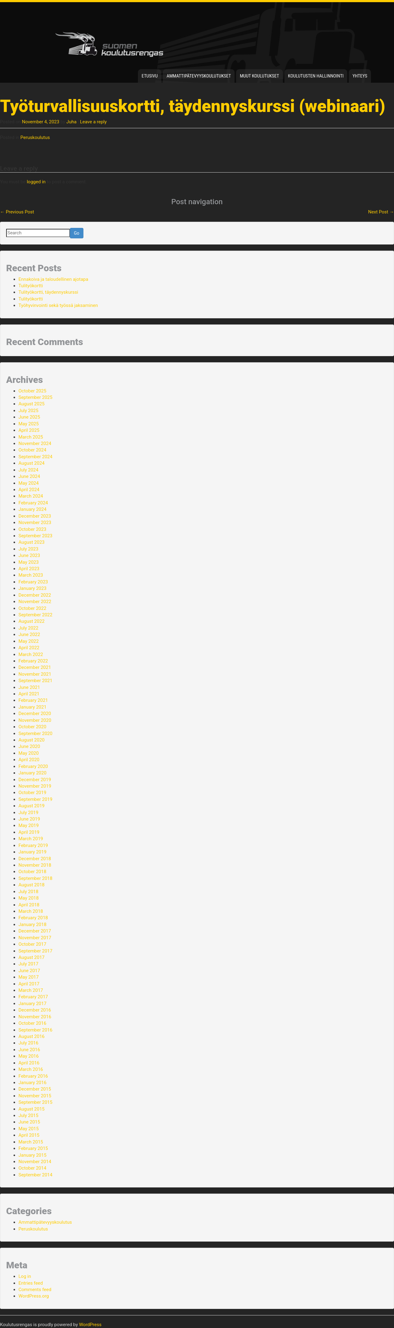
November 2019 (34, 786)
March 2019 (30, 838)
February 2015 (33, 1148)
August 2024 (31, 463)
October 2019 (32, 792)
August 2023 (31, 542)
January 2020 (32, 773)
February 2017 (33, 997)
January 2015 (32, 1155)
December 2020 (34, 713)
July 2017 (28, 964)
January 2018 (32, 924)
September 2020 (35, 733)
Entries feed (30, 1283)
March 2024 (30, 496)
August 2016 (31, 1036)
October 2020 (32, 727)
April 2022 (28, 647)
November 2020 (34, 720)
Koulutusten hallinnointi (316, 76)
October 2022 (32, 608)
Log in (24, 1276)
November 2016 (34, 1017)
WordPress (90, 1324)
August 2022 (31, 621)
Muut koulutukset (259, 76)
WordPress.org (33, 1296)
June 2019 (29, 819)
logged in (36, 182)
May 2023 (28, 562)
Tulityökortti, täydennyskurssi (48, 292)
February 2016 (33, 1076)
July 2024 (28, 470)
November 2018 (34, 865)
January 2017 (32, 1003)
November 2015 (34, 1096)
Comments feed (34, 1289)
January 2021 (32, 707)
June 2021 (29, 687)
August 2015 (31, 1109)
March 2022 (30, 654)
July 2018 (28, 891)
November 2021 (34, 674)
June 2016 (29, 1049)
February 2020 (33, 766)
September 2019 (35, 799)
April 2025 (28, 430)
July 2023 (28, 549)
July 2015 (28, 1115)
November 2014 (34, 1161)
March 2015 (30, 1142)
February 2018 (33, 917)
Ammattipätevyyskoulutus (45, 1222)
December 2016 (34, 1010)
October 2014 (32, 1168)
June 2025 (29, 417)
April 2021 (28, 694)
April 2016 (28, 1063)
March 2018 (30, 911)
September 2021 (35, 680)
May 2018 (28, 898)
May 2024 (28, 483)
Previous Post (17, 212)
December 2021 (34, 667)
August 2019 (31, 806)
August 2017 (31, 957)
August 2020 (31, 740)
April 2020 (28, 759)
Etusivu (150, 76)
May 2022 (28, 641)
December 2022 (34, 595)
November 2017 (34, 937)
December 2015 (34, 1089)
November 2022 (34, 601)
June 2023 (29, 555)
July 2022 (28, 628)
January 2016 (32, 1082)
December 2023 (34, 516)
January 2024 (32, 509)
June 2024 (29, 476)
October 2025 (32, 391)
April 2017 (28, 984)
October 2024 (32, 450)
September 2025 (35, 397)
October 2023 (32, 529)
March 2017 (30, 990)
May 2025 (28, 424)
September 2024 (35, 456)
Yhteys (359, 76)
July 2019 (28, 812)
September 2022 (35, 615)
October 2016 (32, 1023)
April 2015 (28, 1135)
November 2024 (34, 443)
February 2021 (33, 700)
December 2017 (34, 931)
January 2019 (32, 852)
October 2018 (32, 871)
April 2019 (28, 832)
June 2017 (29, 970)
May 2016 (28, 1056)
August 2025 (31, 404)
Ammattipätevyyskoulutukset (199, 76)
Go (76, 233)
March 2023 (30, 575)
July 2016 (28, 1043)
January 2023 (32, 588)
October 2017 (32, 944)
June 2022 (29, 634)
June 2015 (29, 1122)
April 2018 (28, 905)
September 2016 (35, 1030)
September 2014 (35, 1175)
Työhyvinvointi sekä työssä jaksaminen (58, 305)
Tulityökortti (30, 285)
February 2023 (33, 582)
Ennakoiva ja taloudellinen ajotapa (53, 279)
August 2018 (31, 885)
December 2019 (34, 779)
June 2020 (29, 746)
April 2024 (28, 489)
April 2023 (28, 568)
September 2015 (35, 1102)
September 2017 (35, 951)
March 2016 (30, 1069)
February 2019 (33, 845)
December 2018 (34, 858)
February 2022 (33, 661)
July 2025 (28, 410)
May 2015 (28, 1128)
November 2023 (34, 522)
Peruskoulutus (35, 137)
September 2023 (35, 536)
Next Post (381, 212)
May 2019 (28, 825)
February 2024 (33, 503)
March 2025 (30, 437)
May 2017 (28, 977)
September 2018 (35, 878)
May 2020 (28, 753)
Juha (71, 122)
